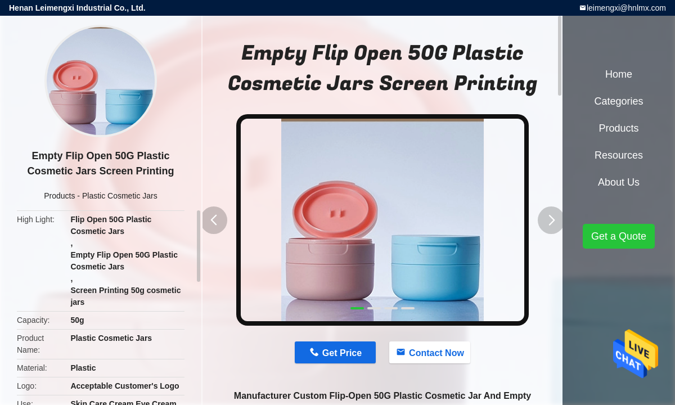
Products (59, 195)
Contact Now (436, 353)
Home (618, 74)
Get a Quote (618, 236)
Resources (619, 155)
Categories (618, 101)
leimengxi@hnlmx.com (626, 7)
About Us (619, 182)
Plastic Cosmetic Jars (120, 195)
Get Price (342, 353)
